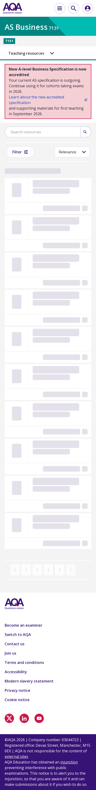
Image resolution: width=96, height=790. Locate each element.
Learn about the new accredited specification (48, 99)
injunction (69, 762)
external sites (16, 756)
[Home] (12, 8)
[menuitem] (59, 8)
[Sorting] (72, 152)
